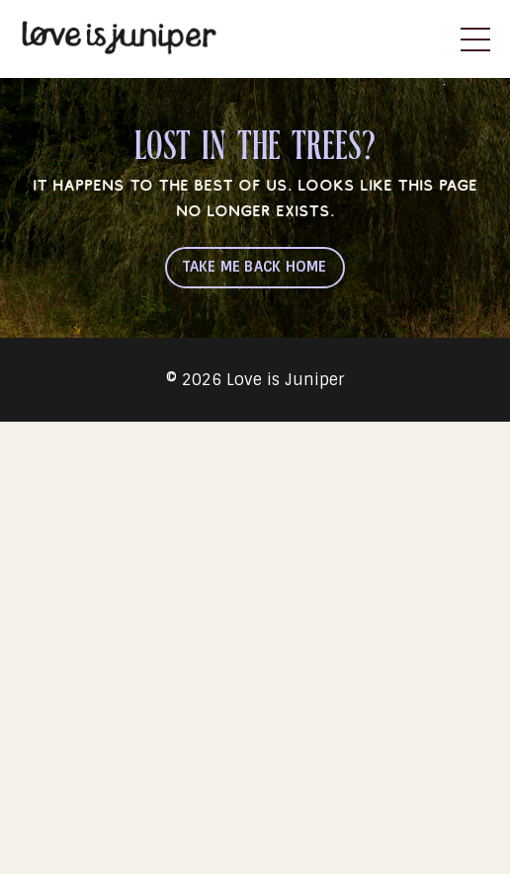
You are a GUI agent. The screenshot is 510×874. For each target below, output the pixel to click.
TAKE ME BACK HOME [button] (254, 267)
